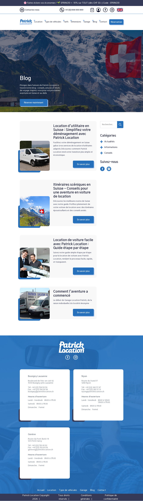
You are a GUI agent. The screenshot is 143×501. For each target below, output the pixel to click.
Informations (108, 147)
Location (43, 23)
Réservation (116, 22)
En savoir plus (83, 164)
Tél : (37, 387)
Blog (95, 23)
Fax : (38, 390)
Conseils (106, 153)
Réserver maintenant (33, 102)
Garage (88, 23)
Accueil (40, 490)
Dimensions (78, 23)
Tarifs (68, 23)
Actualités (107, 141)
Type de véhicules (53, 22)
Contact (103, 23)
